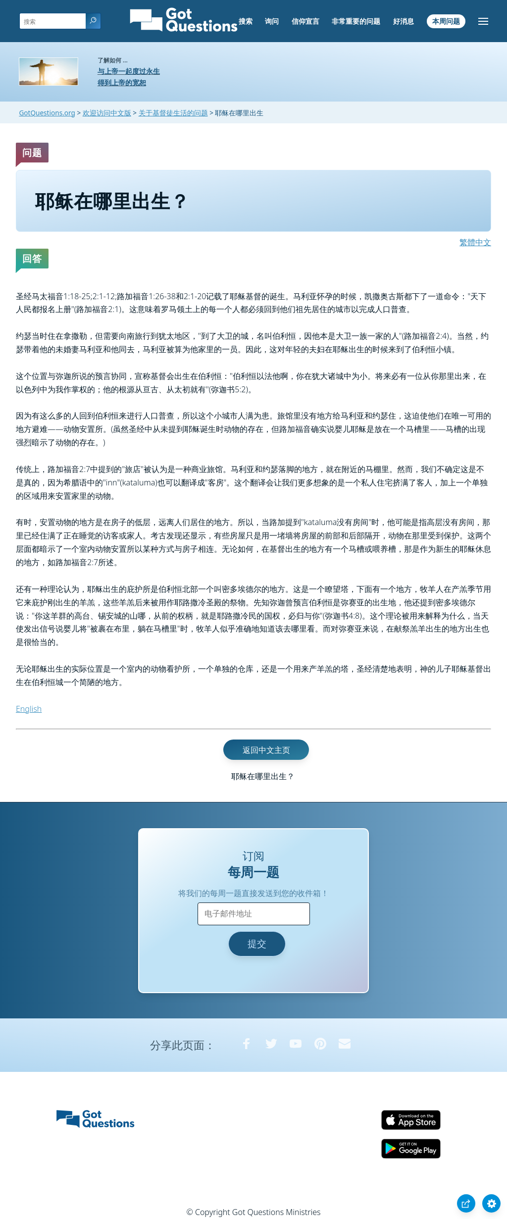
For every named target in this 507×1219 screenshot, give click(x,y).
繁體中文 (475, 242)
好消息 (403, 21)
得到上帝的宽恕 (122, 82)
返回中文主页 (266, 749)
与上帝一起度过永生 (129, 71)
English (29, 708)
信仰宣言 (305, 21)
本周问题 (446, 21)
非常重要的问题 (356, 21)
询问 (272, 21)
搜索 (246, 21)
